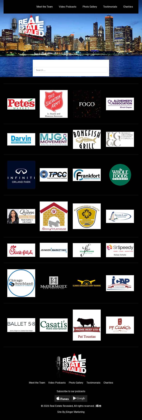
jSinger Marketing (75, 411)
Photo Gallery (90, 6)
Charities (128, 6)
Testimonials (110, 6)
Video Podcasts (67, 6)
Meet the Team (44, 6)
